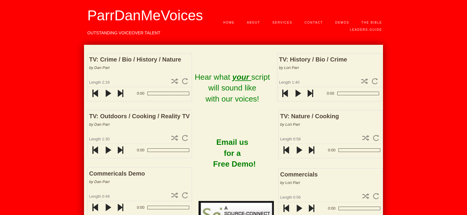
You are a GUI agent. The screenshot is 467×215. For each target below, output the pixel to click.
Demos (342, 22)
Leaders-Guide (366, 29)
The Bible (371, 22)
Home (229, 22)
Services (282, 22)
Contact (314, 22)
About (253, 22)
